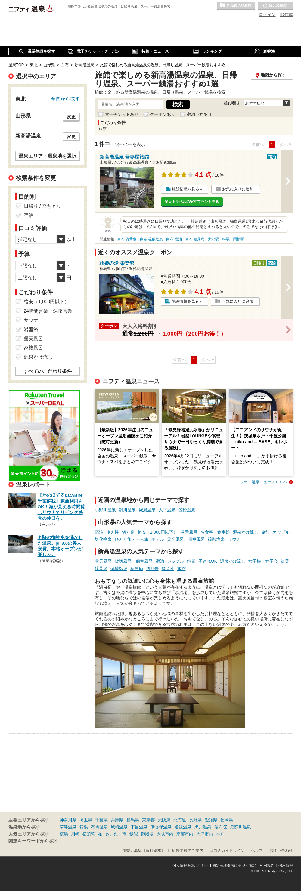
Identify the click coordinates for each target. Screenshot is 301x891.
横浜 (64, 833)
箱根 (83, 826)
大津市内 (204, 833)
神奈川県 (68, 820)
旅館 (265, 532)
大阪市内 (165, 833)
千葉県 (101, 820)
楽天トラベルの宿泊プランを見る (192, 202)
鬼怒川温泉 (240, 826)
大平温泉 (167, 509)
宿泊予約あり (199, 114)
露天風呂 (189, 532)
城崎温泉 (119, 826)
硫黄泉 (101, 568)
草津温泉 (68, 826)
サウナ (234, 539)
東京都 (148, 820)
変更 (71, 116)
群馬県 (132, 820)
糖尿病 (136, 568)
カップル (281, 532)
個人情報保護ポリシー (190, 865)
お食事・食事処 (215, 532)
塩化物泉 (103, 539)
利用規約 (267, 865)
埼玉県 (85, 820)
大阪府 (164, 820)
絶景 (191, 561)
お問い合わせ (281, 851)
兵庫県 (117, 820)
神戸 (220, 833)
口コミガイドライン (227, 851)
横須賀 (88, 833)
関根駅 (238, 239)
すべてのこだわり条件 (47, 371)
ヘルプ (257, 851)
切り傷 (128, 532)
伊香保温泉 (161, 826)
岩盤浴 (31, 329)
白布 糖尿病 (194, 239)
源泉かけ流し (245, 532)
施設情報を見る (185, 189)
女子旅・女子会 (263, 561)
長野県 (195, 820)
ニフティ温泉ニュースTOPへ (261, 482)
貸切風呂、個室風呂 (186, 539)
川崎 (75, 833)
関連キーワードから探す (33, 841)
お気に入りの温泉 (236, 6)
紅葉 (285, 561)
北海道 (179, 820)
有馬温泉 (99, 826)
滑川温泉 (127, 509)
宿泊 (99, 532)
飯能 (133, 833)
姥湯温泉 (147, 509)
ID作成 (286, 14)
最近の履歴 (275, 6)
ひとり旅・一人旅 (131, 539)
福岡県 (226, 820)
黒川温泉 (202, 826)
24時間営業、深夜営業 (48, 311)
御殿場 (147, 833)
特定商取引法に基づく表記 (234, 865)
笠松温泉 (186, 509)
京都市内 (184, 833)
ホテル (157, 539)
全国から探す (65, 98)
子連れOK (207, 561)
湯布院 (220, 826)
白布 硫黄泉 (126, 239)
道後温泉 (183, 826)
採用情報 (285, 865)
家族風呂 (33, 347)
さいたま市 (115, 833)
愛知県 (211, 820)
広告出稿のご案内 (187, 851)
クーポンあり (162, 114)
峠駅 (226, 239)
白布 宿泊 (174, 239)
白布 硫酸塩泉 (151, 239)
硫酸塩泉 (216, 539)
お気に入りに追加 (237, 189)
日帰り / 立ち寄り (42, 206)
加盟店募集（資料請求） (143, 851)
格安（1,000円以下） (158, 532)
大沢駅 (213, 239)
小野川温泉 (105, 509)
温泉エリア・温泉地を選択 (47, 156)
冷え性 (112, 532)
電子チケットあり (121, 114)
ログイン (267, 14)
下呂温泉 (139, 826)
